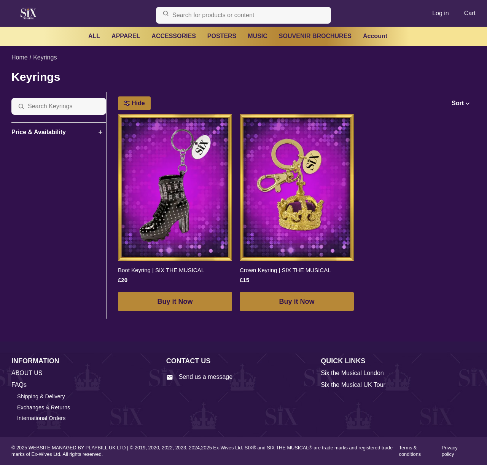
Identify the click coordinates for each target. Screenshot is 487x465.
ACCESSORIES (173, 36)
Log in (440, 13)
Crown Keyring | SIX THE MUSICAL (285, 270)
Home (19, 57)
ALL (94, 36)
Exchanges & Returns (43, 407)
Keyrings (45, 57)
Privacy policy (450, 451)
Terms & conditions (410, 451)
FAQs (19, 385)
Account (375, 36)
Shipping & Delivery (41, 396)
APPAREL (125, 36)
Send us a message (199, 377)
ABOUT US (27, 373)
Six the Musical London (352, 373)
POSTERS (221, 36)
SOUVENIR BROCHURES (315, 36)
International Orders (41, 418)
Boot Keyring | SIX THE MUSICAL (161, 270)
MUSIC (257, 36)
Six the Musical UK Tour (353, 385)
